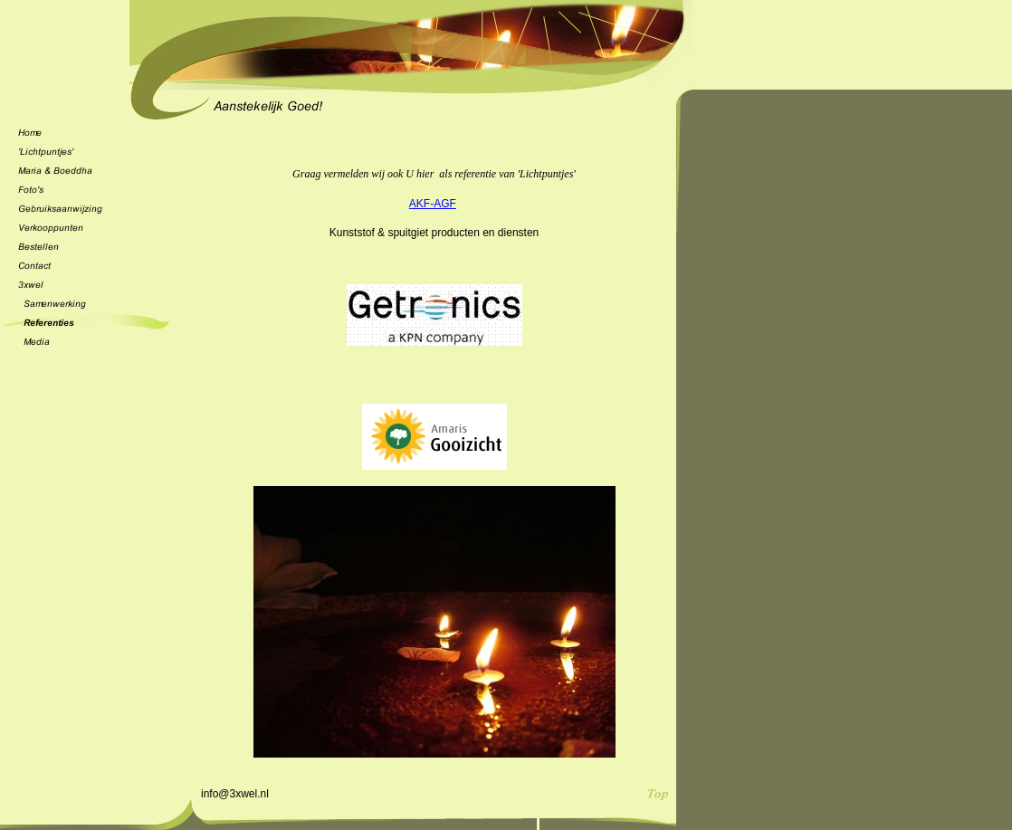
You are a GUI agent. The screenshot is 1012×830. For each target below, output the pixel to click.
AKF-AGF (432, 203)
